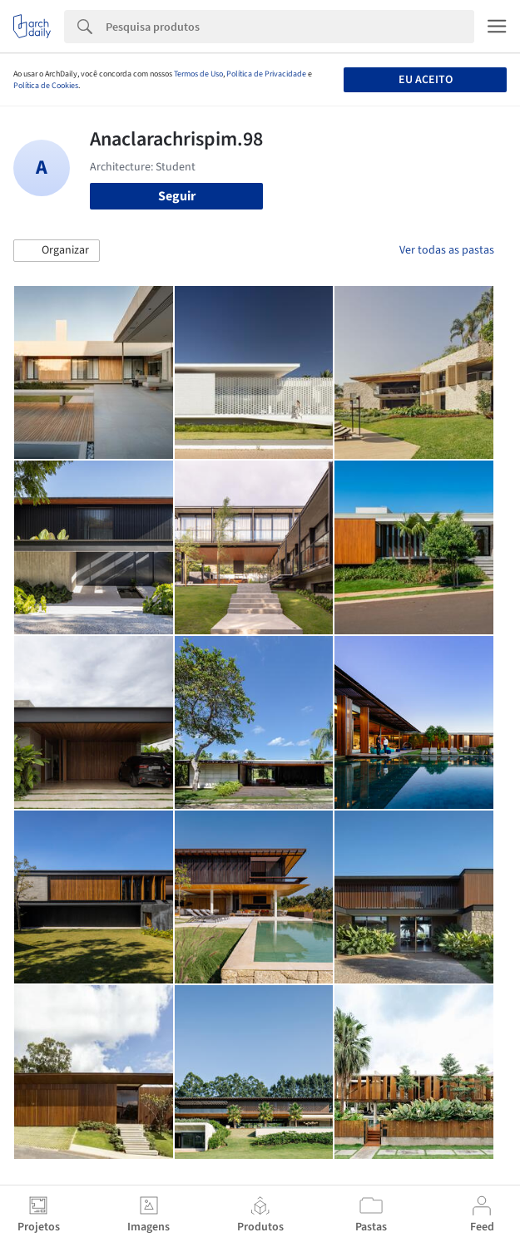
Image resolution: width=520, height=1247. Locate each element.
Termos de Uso (198, 74)
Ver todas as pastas (446, 250)
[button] (56, 251)
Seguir (177, 196)
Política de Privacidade (266, 74)
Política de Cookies (45, 85)
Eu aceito (426, 79)
